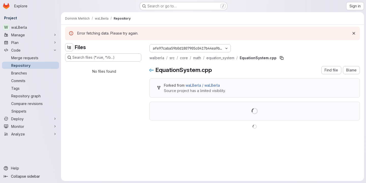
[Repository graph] (30, 95)
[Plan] (30, 42)
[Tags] (30, 88)
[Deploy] (30, 118)
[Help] (30, 168)
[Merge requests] (30, 57)
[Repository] (30, 65)
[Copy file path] (282, 58)
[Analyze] (30, 134)
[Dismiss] (354, 33)
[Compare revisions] (30, 103)
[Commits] (30, 80)
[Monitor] (30, 126)
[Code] (30, 50)
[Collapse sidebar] (30, 176)
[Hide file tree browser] (69, 47)
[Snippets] (30, 111)
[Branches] (30, 73)
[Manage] (30, 34)
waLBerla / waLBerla (203, 85)
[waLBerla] (30, 27)
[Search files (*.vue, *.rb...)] (103, 57)
